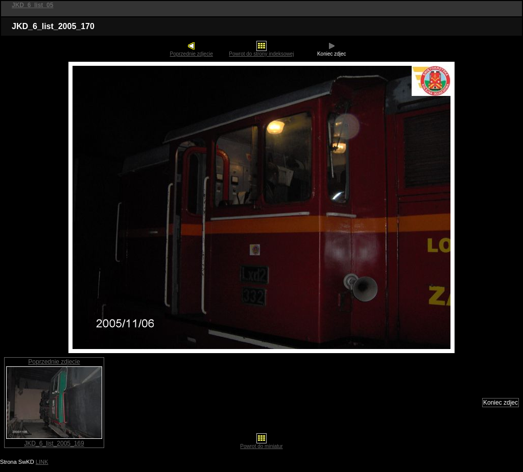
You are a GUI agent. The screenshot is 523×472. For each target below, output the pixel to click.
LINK (42, 462)
